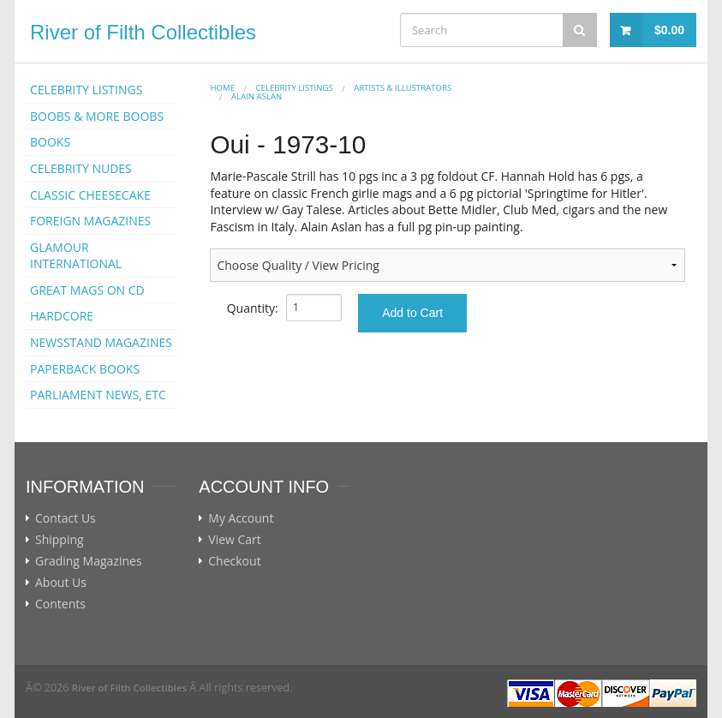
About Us (61, 582)
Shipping (59, 539)
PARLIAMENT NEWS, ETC (98, 394)
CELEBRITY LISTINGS (86, 89)
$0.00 (669, 30)
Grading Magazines (88, 561)
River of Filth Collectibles (143, 32)
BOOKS (50, 142)
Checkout (234, 561)
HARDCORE (61, 316)
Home (222, 87)
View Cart (234, 539)
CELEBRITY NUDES (81, 168)
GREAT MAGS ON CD (87, 290)
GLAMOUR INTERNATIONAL (76, 255)
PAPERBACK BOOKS (85, 369)
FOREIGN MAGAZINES (90, 220)
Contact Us (65, 518)
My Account (240, 518)
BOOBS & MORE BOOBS (97, 116)
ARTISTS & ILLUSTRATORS (402, 87)
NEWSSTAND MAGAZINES (101, 342)
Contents (60, 604)
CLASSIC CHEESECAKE (90, 195)
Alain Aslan (256, 96)
